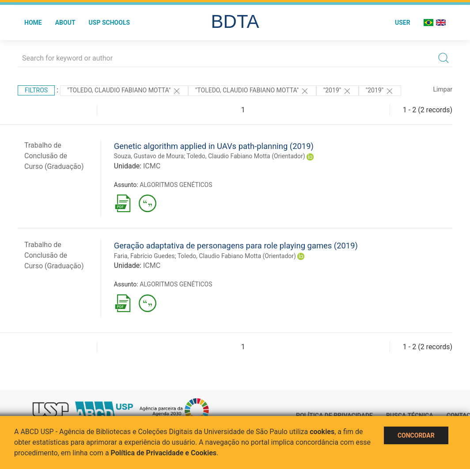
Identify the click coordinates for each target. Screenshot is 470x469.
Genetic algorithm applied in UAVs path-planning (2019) (214, 146)
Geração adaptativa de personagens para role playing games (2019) (236, 245)
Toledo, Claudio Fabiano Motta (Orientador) (245, 156)
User (402, 22)
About (65, 22)
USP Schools (109, 22)
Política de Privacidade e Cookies (164, 453)
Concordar (416, 435)
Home (33, 22)
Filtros (36, 90)
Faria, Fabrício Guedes (144, 255)
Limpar (442, 89)
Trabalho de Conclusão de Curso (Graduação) (54, 156)
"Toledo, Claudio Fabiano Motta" (124, 91)
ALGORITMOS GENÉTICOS (176, 184)
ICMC (151, 166)
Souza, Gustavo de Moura (149, 156)
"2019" (337, 91)
